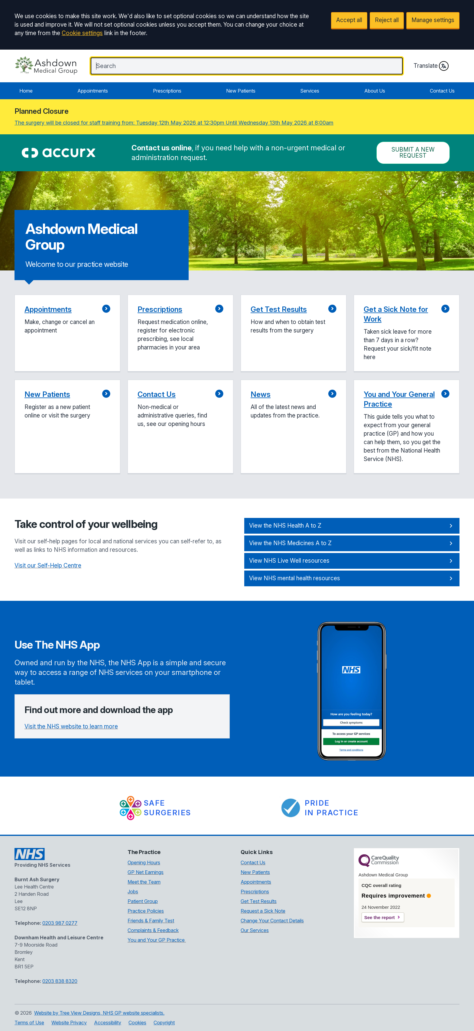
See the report (379, 917)
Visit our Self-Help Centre (48, 565)
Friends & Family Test (151, 921)
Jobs (133, 892)
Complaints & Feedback (153, 930)
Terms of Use (29, 1023)
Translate (431, 66)
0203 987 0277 (59, 923)
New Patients (240, 91)
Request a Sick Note (263, 911)
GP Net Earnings (146, 872)
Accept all (349, 20)
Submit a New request (413, 152)
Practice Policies (146, 911)
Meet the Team (144, 882)
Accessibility (107, 1023)
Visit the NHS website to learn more (71, 726)
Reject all (387, 20)
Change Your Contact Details (272, 921)
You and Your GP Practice (157, 940)
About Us (374, 91)
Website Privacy (69, 1023)
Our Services (255, 930)
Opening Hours (144, 862)
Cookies (137, 1023)
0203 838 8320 (59, 981)
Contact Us (442, 91)
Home (26, 91)
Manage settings (432, 20)
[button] (67, 333)
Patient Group (143, 901)
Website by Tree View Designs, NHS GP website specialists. (99, 1013)
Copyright (164, 1023)
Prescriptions (167, 91)
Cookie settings (82, 33)
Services (309, 91)
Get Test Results (259, 901)
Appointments (92, 91)
